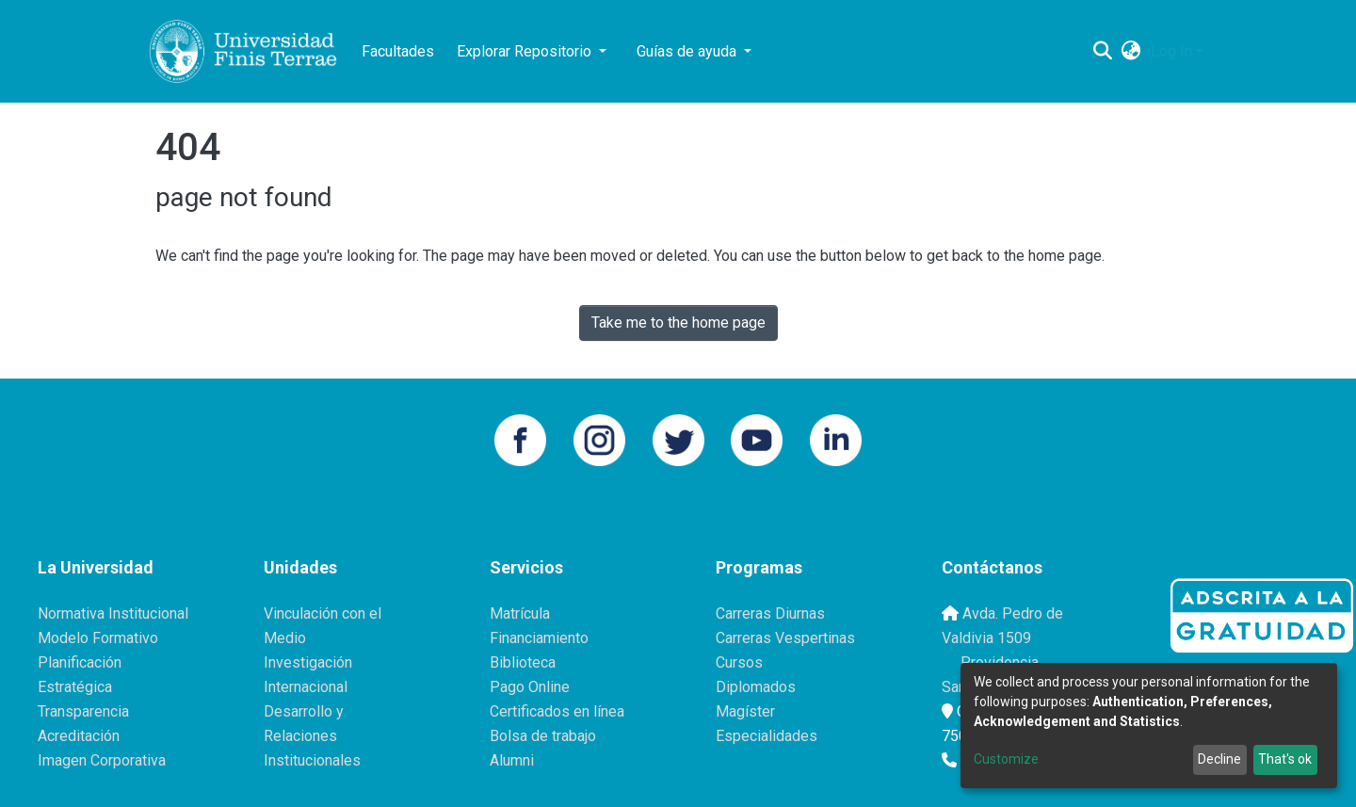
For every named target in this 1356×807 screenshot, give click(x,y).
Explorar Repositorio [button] (526, 51)
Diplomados (756, 687)
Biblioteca (523, 662)
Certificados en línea (557, 711)
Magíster (745, 711)
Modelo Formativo (98, 638)
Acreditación (79, 736)
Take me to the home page (678, 322)
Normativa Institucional (113, 613)
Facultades (398, 51)
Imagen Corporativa (102, 760)
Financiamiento (539, 638)
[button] (1131, 51)
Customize (1006, 759)
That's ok (1285, 759)
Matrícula (520, 613)
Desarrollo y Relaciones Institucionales (312, 735)
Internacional (305, 687)
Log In (1171, 51)
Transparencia (83, 711)
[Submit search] (1103, 52)
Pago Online (530, 687)
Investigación (308, 662)
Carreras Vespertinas (785, 638)
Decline (1219, 759)
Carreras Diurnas (770, 613)
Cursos (739, 662)
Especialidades (766, 736)
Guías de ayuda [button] (688, 51)
